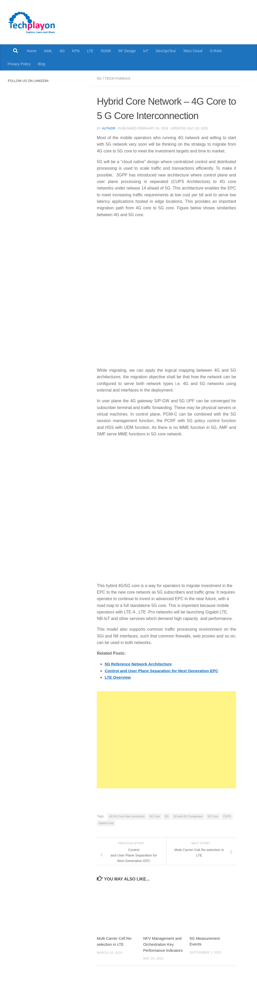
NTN (76, 51)
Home (32, 51)
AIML (48, 51)
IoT (145, 51)
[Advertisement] (166, 739)
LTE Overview (118, 677)
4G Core (154, 816)
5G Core (213, 816)
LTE (90, 51)
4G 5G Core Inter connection (126, 816)
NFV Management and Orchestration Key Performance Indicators (163, 944)
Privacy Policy (19, 64)
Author (108, 128)
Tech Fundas (118, 78)
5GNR (106, 51)
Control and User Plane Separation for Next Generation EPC (163, 670)
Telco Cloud (193, 51)
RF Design (127, 51)
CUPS (227, 816)
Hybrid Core (106, 822)
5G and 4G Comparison (188, 816)
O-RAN (215, 51)
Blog (41, 64)
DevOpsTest (166, 51)
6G (62, 51)
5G (99, 78)
